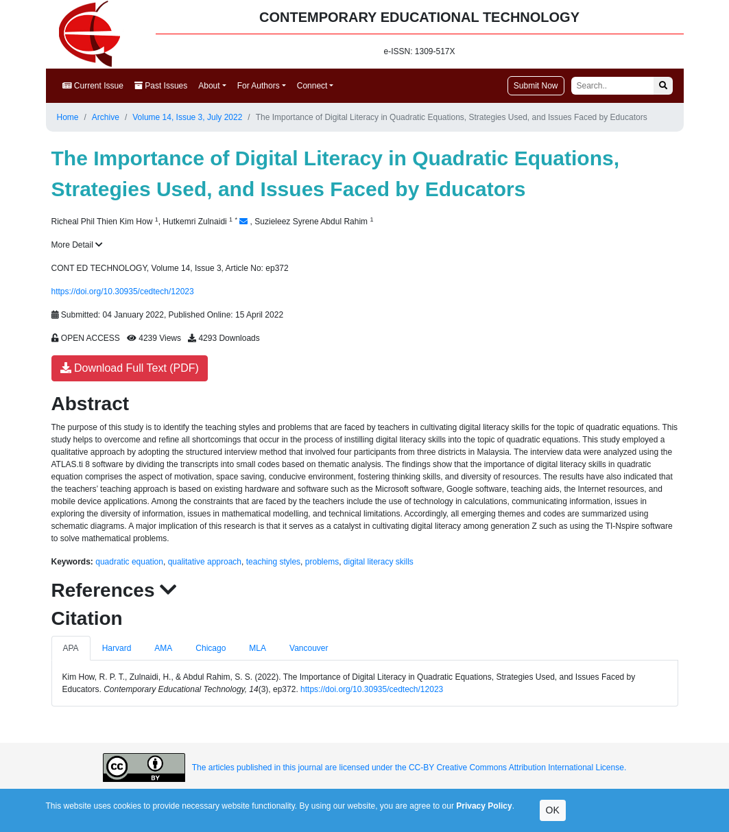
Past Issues (160, 86)
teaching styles (273, 562)
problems (322, 562)
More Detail (77, 245)
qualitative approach (204, 562)
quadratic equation (129, 562)
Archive (105, 117)
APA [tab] (71, 648)
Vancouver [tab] (308, 648)
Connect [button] (312, 86)
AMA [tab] (163, 648)
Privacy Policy (484, 806)
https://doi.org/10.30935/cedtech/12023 (122, 291)
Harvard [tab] (117, 648)
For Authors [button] (258, 86)
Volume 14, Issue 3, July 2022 (187, 117)
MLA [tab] (257, 648)
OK (553, 810)
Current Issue (92, 86)
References (114, 590)
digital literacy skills (379, 562)
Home (68, 117)
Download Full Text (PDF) (129, 368)
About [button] (208, 86)
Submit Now (536, 86)
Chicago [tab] (210, 648)
